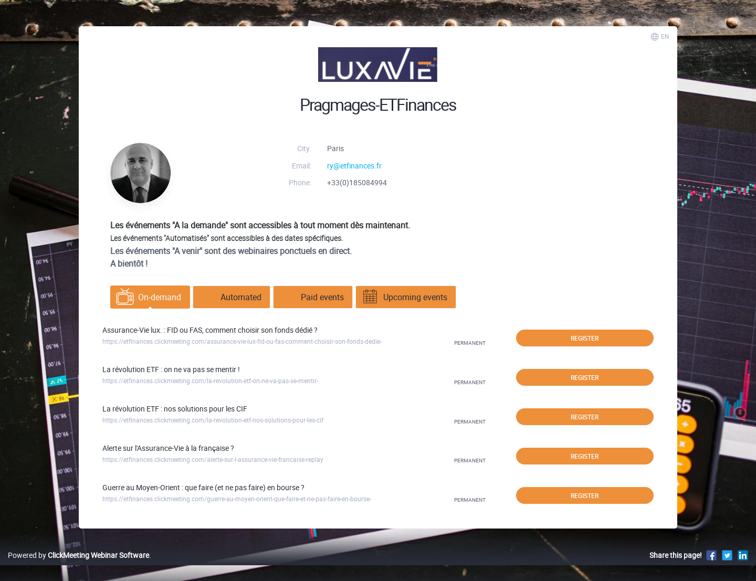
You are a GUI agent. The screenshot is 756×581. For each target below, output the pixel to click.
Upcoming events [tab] (404, 297)
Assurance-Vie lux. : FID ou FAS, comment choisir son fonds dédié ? (210, 330)
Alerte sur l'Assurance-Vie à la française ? (168, 448)
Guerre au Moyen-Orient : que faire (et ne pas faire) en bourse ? (203, 487)
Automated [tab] (229, 297)
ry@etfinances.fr (354, 166)
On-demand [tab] (148, 297)
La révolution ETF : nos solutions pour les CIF (174, 409)
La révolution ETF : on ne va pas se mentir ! (171, 369)
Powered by (78, 555)
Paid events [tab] (311, 297)
